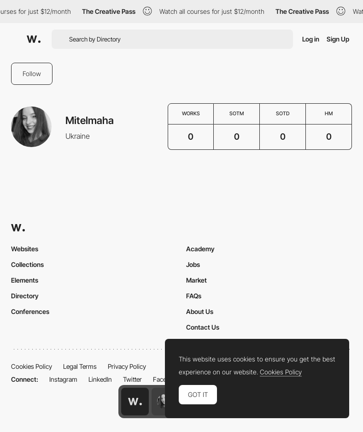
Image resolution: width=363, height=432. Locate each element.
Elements (24, 280)
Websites (24, 249)
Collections (27, 264)
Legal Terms (80, 366)
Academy (200, 249)
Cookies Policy (31, 366)
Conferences (30, 311)
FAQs (193, 296)
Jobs (193, 264)
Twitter (132, 379)
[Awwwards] (34, 39)
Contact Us (202, 327)
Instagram (63, 379)
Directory (25, 296)
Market (196, 280)
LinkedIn (100, 379)
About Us (199, 311)
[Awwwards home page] (135, 401)
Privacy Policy (127, 366)
